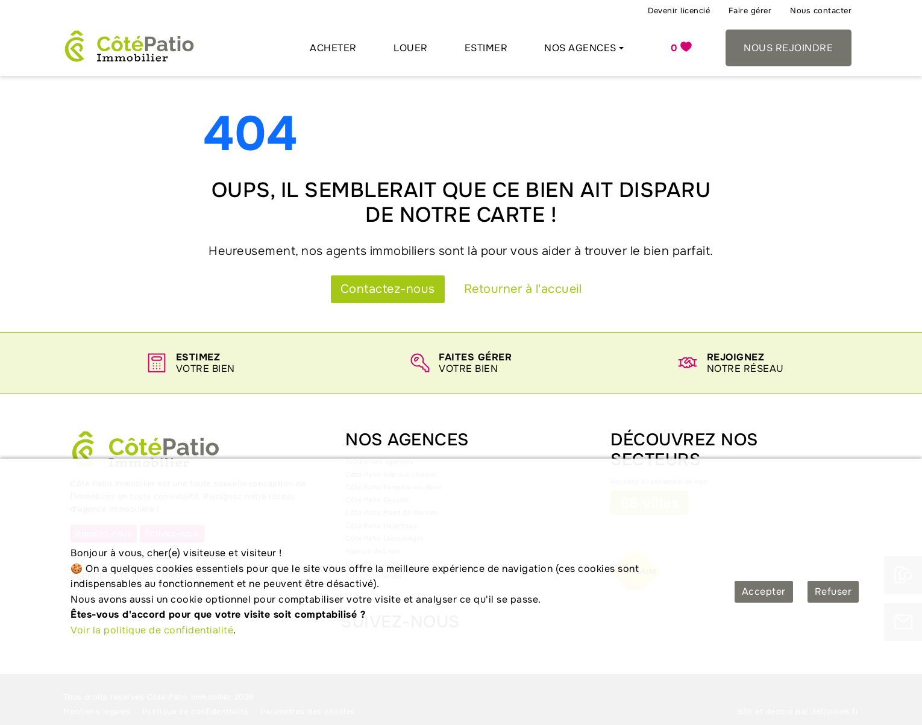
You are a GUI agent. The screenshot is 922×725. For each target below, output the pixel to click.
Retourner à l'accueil (523, 289)
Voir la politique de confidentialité (152, 630)
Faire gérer (750, 10)
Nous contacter (820, 10)
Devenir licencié (679, 10)
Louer (411, 48)
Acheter (333, 48)
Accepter (764, 591)
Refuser (833, 591)
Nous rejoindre (788, 48)
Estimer (486, 48)
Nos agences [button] (580, 48)
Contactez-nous (387, 289)
